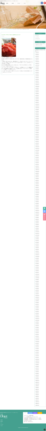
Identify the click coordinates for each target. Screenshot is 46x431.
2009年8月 (37, 387)
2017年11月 (37, 233)
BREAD (44, 216)
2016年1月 (37, 251)
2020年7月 (37, 176)
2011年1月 (37, 357)
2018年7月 (37, 219)
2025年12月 (37, 61)
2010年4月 (37, 373)
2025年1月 (37, 81)
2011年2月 (37, 355)
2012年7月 (37, 325)
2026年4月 (37, 54)
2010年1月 (37, 378)
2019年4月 (37, 203)
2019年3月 (37, 205)
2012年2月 (37, 334)
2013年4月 (37, 309)
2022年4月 (37, 139)
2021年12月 (37, 146)
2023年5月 (37, 116)
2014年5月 (37, 286)
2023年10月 (37, 107)
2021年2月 (37, 164)
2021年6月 (37, 157)
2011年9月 (37, 343)
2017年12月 (37, 231)
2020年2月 (37, 185)
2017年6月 (37, 242)
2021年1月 (37, 166)
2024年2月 (37, 100)
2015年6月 (37, 263)
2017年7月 (37, 240)
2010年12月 (37, 359)
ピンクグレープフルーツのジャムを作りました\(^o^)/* (40, 44)
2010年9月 (37, 364)
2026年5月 (37, 52)
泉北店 (44, 212)
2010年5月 (37, 371)
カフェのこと (38, 38)
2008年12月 (37, 401)
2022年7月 (37, 134)
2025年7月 (37, 70)
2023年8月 (37, 111)
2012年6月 (37, 327)
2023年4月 (37, 118)
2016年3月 (37, 247)
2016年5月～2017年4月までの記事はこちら (40, 50)
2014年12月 (37, 274)
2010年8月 (37, 366)
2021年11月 (37, 148)
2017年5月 (37, 244)
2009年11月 (37, 382)
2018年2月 (37, 228)
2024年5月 (37, 95)
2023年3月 (37, 120)
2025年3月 (37, 77)
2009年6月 (37, 391)
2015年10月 (37, 256)
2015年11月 (37, 254)
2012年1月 (37, 336)
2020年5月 (37, 180)
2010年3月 (37, 375)
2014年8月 (37, 281)
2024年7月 (37, 91)
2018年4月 (37, 224)
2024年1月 (37, 102)
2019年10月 (37, 192)
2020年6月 (37, 178)
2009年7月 (37, 389)
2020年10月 (37, 171)
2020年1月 (37, 187)
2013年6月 (37, 306)
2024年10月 (37, 86)
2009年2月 (37, 398)
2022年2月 (37, 143)
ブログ (25, 3)
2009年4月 (37, 394)
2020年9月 (37, 173)
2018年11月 (37, 212)
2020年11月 (37, 169)
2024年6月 (37, 93)
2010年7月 (37, 368)
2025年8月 (37, 68)
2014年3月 (37, 290)
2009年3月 (37, 396)
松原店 (44, 209)
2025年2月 (37, 79)
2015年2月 (37, 270)
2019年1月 (37, 208)
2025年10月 (37, 65)
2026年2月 (37, 58)
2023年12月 (37, 104)
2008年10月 (37, 405)
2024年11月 (37, 84)
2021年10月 (37, 150)
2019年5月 (37, 201)
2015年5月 (37, 265)
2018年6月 (37, 221)
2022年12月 (37, 125)
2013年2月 (37, 313)
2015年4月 (37, 267)
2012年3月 (37, 332)
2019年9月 (37, 194)
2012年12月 (37, 316)
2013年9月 (37, 300)
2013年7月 (37, 304)
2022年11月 (37, 127)
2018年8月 (37, 217)
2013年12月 (37, 295)
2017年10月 (37, 235)
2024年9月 (37, 88)
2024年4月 (37, 97)
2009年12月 (37, 380)
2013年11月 (37, 297)
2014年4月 (37, 288)
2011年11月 (37, 339)
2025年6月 (37, 72)
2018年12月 (37, 210)
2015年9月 (37, 258)
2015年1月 (37, 272)
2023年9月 (37, 109)
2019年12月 (37, 189)
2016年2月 (37, 249)
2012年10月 (37, 320)
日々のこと (37, 35)
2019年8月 (37, 196)
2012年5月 (37, 329)
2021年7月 (37, 155)
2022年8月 (37, 132)
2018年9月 (37, 215)
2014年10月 (37, 277)
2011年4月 (37, 352)
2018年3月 (37, 226)
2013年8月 (37, 302)
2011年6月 (37, 348)
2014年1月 (37, 293)
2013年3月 (37, 311)
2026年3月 (37, 56)
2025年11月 (37, 63)
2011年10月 (37, 341)
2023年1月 (37, 123)
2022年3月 (37, 141)
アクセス (18, 3)
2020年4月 (37, 182)
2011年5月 (37, 350)
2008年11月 (37, 403)
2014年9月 (37, 279)
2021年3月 (37, 162)
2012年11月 (37, 318)
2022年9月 (37, 130)
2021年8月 (37, 153)
